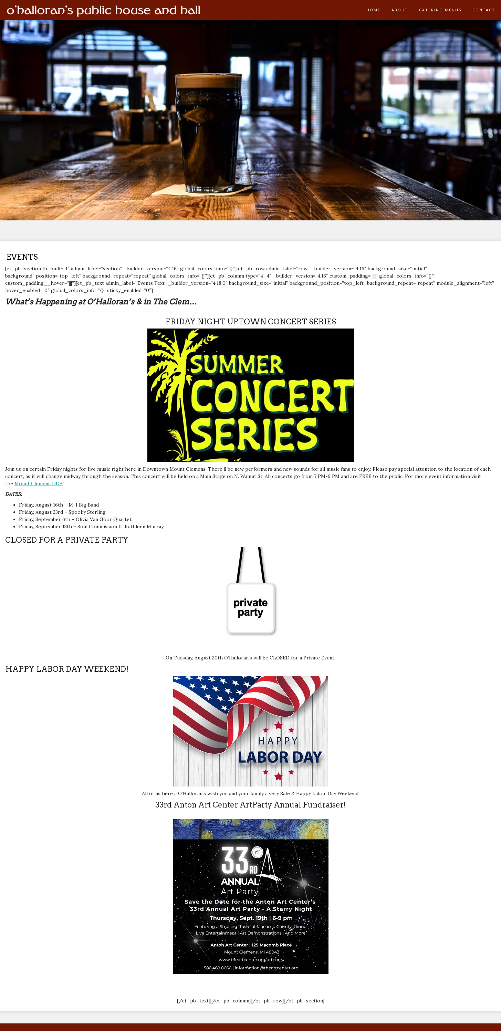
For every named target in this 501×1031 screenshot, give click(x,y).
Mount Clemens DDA (38, 483)
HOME (373, 9)
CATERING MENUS (440, 9)
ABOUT (400, 9)
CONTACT (483, 9)
